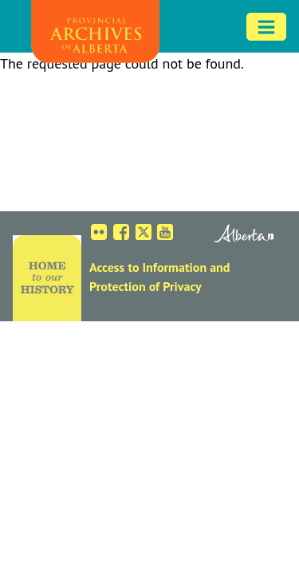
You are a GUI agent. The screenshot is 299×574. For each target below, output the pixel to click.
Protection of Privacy (145, 286)
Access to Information (148, 267)
